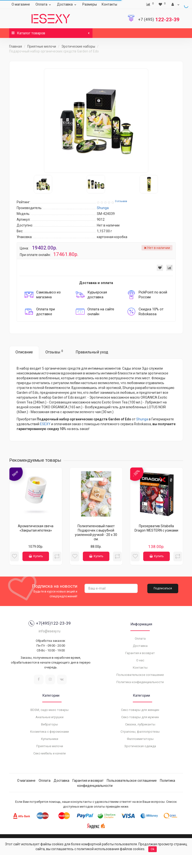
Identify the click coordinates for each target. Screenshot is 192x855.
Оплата (44, 4)
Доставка (67, 4)
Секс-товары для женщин (140, 710)
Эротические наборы (78, 46)
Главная (15, 46)
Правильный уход (92, 352)
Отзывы (54, 351)
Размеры (89, 4)
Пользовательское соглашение (140, 675)
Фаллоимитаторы (140, 739)
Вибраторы (49, 724)
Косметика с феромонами (49, 731)
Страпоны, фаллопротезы (140, 731)
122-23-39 (158, 19)
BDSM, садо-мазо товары (49, 710)
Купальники (49, 739)
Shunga (142, 419)
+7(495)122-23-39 (49, 623)
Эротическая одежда (140, 746)
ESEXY (45, 424)
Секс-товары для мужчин (140, 717)
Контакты (109, 4)
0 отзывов (121, 201)
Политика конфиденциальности (140, 682)
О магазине (21, 4)
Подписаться (163, 588)
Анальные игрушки (50, 717)
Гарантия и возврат (140, 653)
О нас (140, 660)
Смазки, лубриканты (140, 724)
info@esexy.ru (49, 631)
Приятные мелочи (41, 46)
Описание (24, 352)
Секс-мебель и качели (49, 753)
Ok (152, 849)
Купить (36, 556)
